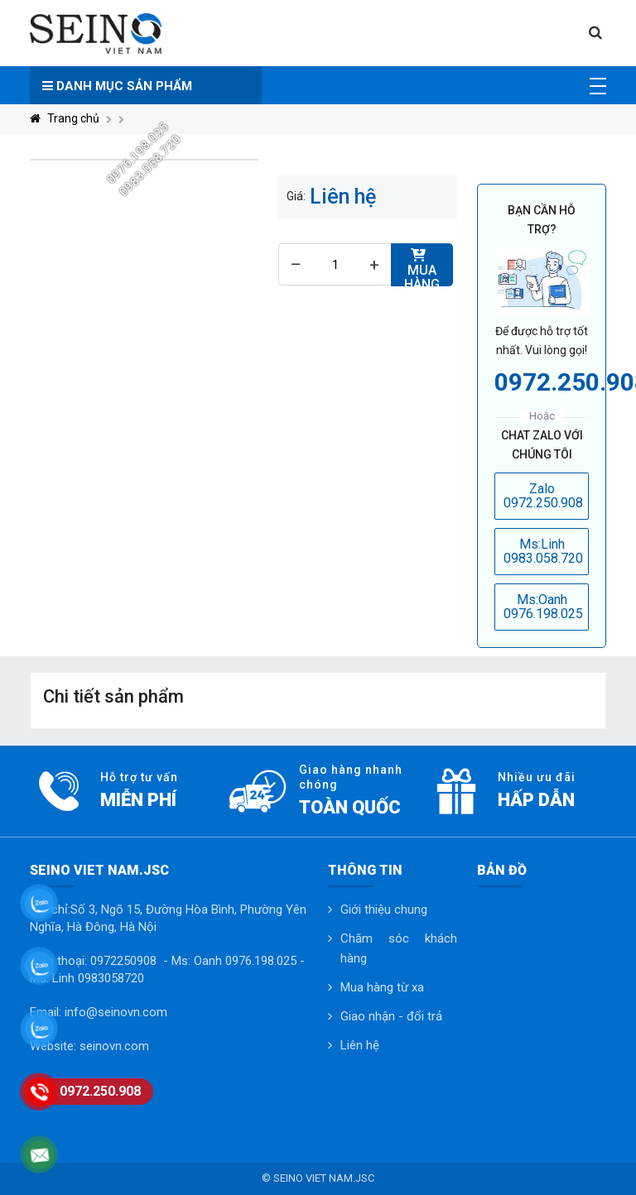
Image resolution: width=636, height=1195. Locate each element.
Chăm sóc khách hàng (398, 948)
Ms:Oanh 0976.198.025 (543, 607)
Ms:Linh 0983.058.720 (543, 551)
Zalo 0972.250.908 (543, 496)
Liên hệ (359, 1045)
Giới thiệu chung (383, 909)
